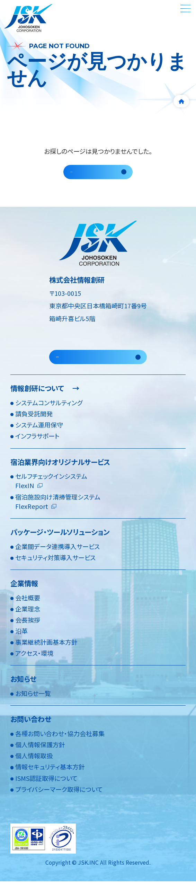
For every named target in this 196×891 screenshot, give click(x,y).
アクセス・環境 (34, 662)
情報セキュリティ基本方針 (50, 776)
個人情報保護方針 (40, 754)
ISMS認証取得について (46, 787)
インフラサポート (37, 445)
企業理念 (27, 618)
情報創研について (44, 397)
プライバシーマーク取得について (59, 798)
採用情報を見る (77, 363)
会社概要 (27, 606)
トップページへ (90, 173)
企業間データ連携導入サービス (57, 555)
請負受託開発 (34, 423)
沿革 (21, 640)
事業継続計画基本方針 (46, 651)
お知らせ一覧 (33, 702)
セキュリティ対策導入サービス (55, 566)
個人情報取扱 (34, 765)
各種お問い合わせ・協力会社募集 (60, 742)
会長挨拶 (27, 629)
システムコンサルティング (48, 411)
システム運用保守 (39, 434)
